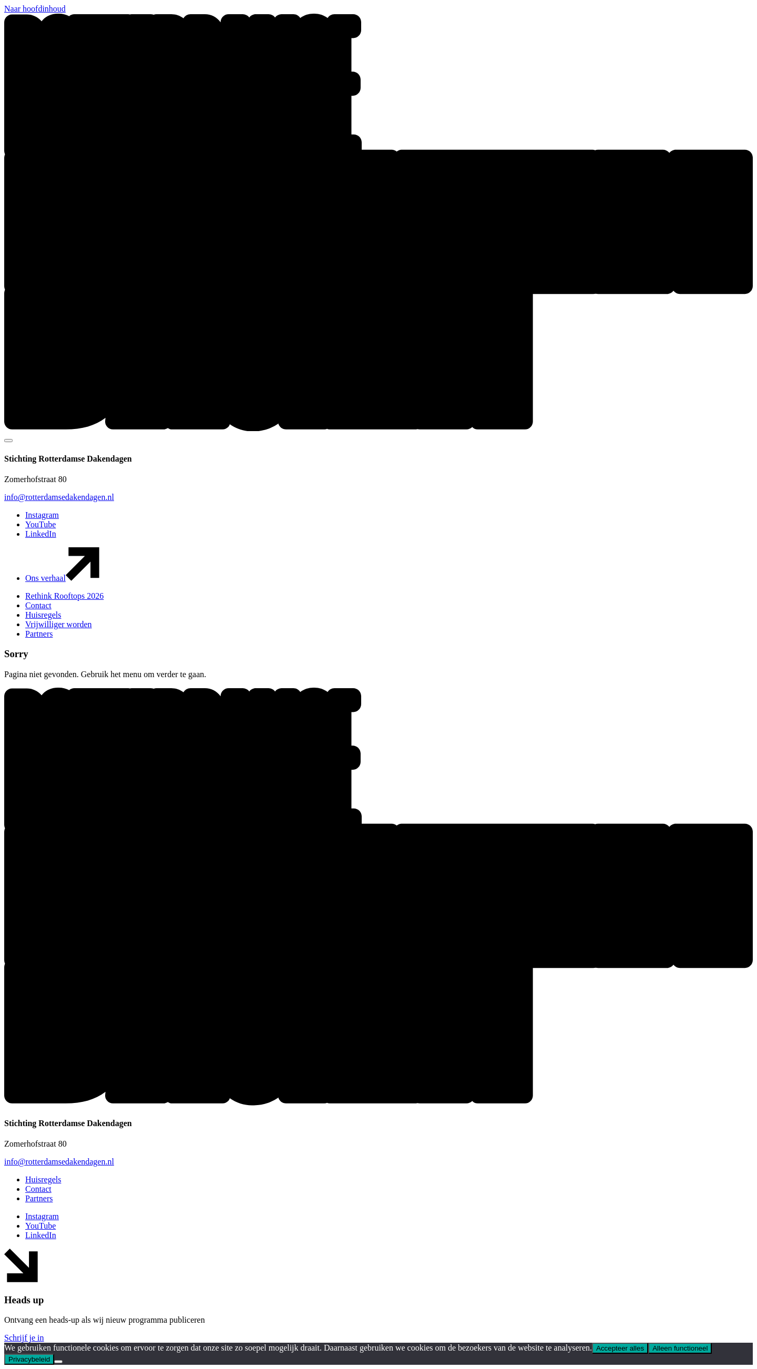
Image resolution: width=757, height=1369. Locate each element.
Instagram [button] (42, 514)
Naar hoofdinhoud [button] (35, 8)
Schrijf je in (24, 1337)
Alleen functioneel (680, 1348)
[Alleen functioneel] (58, 1361)
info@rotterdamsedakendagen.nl (59, 497)
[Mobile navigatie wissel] (8, 440)
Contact (38, 605)
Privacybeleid (29, 1359)
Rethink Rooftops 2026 (64, 595)
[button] (378, 428)
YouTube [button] (40, 524)
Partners (39, 633)
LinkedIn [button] (40, 533)
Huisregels (43, 614)
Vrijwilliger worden (58, 624)
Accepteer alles (620, 1348)
